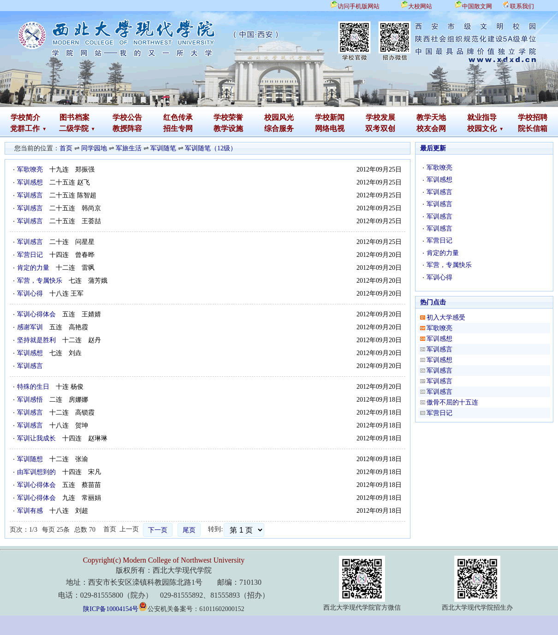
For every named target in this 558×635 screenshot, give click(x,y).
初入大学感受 (446, 317)
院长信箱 (532, 128)
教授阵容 (127, 128)
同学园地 (94, 148)
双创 (387, 128)
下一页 (157, 530)
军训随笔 (163, 148)
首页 (65, 148)
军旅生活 (129, 148)
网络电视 (329, 128)
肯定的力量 (33, 267)
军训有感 (30, 510)
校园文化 (482, 128)
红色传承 (178, 117)
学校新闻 (329, 117)
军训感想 (30, 182)
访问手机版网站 (359, 6)
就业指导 (482, 117)
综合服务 (279, 128)
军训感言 (30, 195)
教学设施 (228, 128)
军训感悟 (30, 399)
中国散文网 (477, 6)
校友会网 (431, 128)
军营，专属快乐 (39, 280)
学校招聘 (532, 117)
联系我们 (522, 6)
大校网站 (420, 6)
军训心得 (30, 293)
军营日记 (30, 254)
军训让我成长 (36, 438)
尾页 (189, 530)
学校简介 (25, 117)
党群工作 (25, 128)
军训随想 (30, 459)
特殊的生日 (33, 386)
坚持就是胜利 (36, 340)
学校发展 (380, 117)
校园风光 (279, 117)
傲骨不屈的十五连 (452, 402)
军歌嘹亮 (30, 169)
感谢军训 (30, 327)
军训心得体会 (36, 314)
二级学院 (74, 128)
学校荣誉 (228, 117)
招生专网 (178, 128)
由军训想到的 (36, 472)
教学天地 (431, 117)
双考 (372, 128)
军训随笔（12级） (211, 148)
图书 (66, 117)
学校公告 (127, 117)
